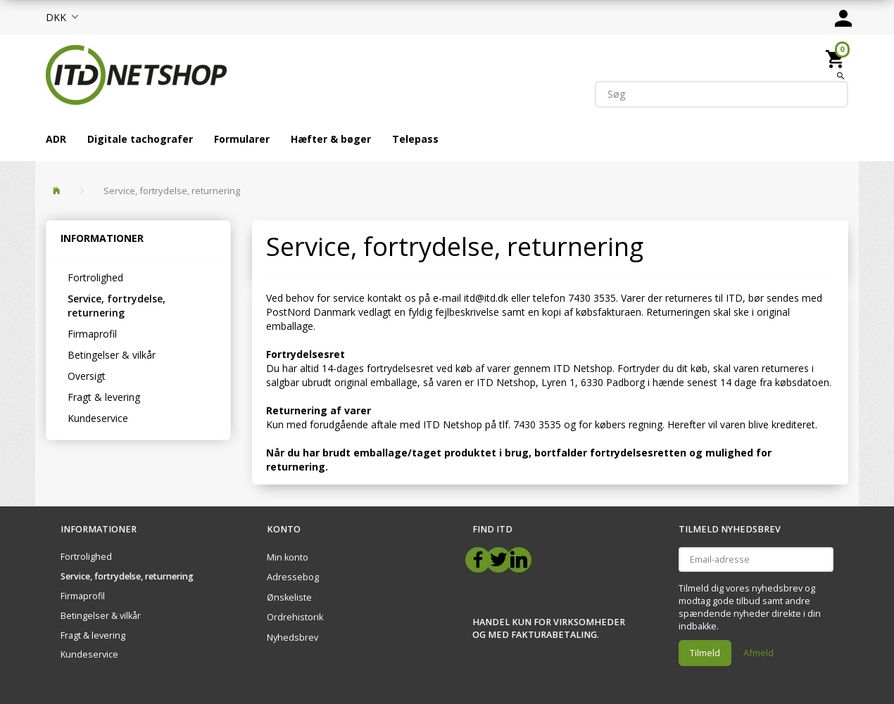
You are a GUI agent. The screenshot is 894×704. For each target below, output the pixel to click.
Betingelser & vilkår (112, 354)
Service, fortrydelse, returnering (116, 305)
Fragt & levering (104, 397)
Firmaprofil (92, 333)
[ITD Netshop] (136, 73)
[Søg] (841, 75)
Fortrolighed (95, 277)
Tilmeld (705, 652)
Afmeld (758, 652)
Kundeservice (98, 418)
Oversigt (87, 376)
